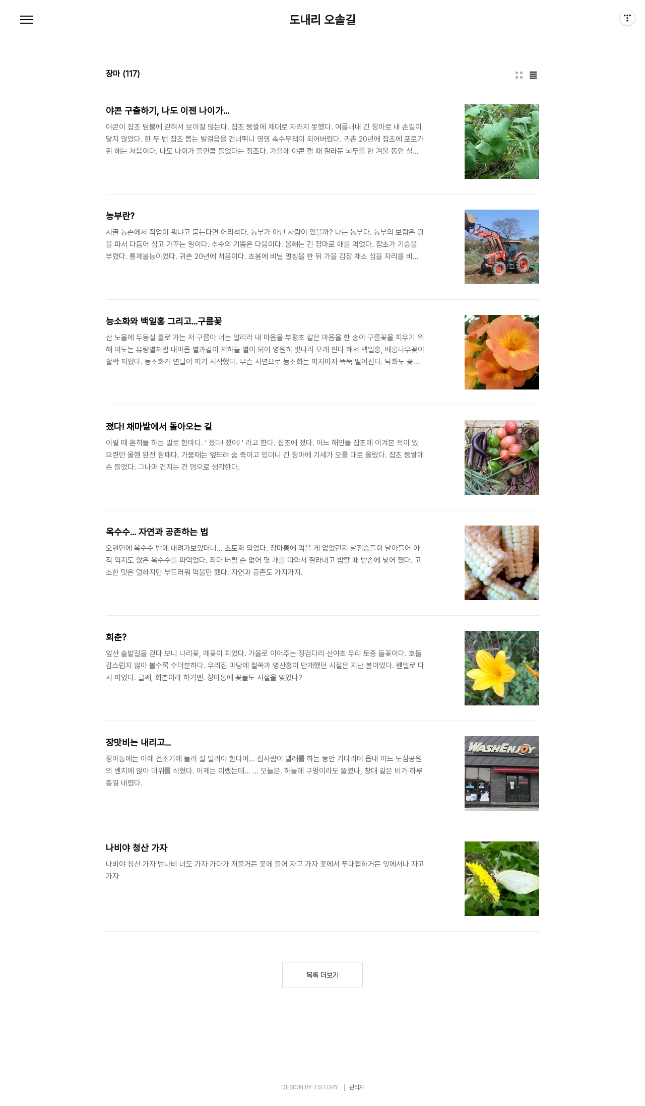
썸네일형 (519, 75)
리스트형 (533, 75)
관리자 (356, 1087)
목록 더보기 (322, 975)
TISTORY (325, 1087)
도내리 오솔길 (322, 20)
